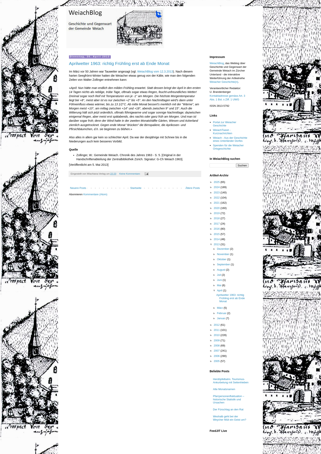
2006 (217, 356)
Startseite (135, 188)
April (220, 290)
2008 (217, 345)
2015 (217, 234)
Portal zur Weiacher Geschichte (224, 124)
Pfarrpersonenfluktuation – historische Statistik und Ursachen (228, 399)
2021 (217, 202)
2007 (217, 350)
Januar (221, 318)
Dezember (223, 248)
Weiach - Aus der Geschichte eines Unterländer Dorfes (230, 139)
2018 (217, 218)
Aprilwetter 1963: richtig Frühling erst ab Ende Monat (119, 63)
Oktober (222, 259)
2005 (217, 361)
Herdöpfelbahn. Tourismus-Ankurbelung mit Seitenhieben (230, 381)
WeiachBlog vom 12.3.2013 (155, 71)
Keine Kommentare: (130, 173)
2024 (217, 187)
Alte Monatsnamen (224, 389)
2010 (217, 335)
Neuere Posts (78, 188)
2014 (217, 239)
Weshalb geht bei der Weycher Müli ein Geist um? (229, 418)
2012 (217, 324)
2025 (217, 182)
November (223, 254)
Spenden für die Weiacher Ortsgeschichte (228, 147)
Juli (219, 274)
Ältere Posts (192, 188)
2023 (217, 192)
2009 (217, 340)
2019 (217, 213)
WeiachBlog (217, 63)
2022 (217, 197)
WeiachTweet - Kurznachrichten (222, 131)
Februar (222, 313)
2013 (217, 244)
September (224, 264)
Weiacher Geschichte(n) (224, 81)
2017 (217, 223)
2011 (217, 329)
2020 (217, 208)
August (221, 269)
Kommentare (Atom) (95, 194)
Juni (220, 279)
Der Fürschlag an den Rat (228, 409)
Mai (219, 285)
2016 (217, 228)
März (220, 307)
